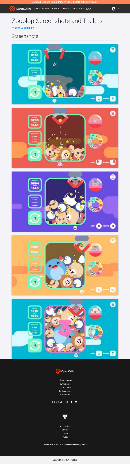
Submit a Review (65, 380)
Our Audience (65, 387)
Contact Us (65, 394)
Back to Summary (23, 27)
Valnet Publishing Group (76, 444)
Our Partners (65, 384)
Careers (65, 430)
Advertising (65, 426)
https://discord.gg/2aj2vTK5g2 (81, 1)
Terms (65, 433)
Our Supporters (65, 391)
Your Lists (79, 8)
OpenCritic (48, 444)
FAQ (90, 8)
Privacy (65, 437)
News (37, 8)
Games (50, 8)
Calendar (67, 8)
